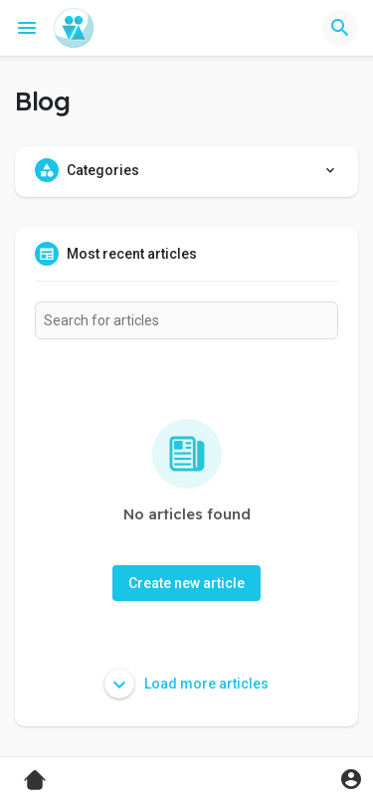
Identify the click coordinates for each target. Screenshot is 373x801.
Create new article (186, 583)
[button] (340, 28)
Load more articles (186, 684)
